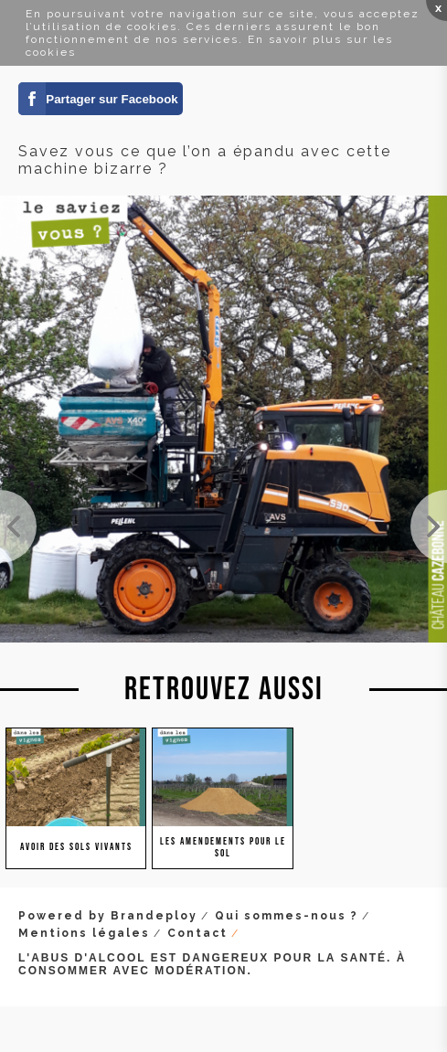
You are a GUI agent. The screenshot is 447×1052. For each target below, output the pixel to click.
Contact (197, 933)
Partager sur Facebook (111, 99)
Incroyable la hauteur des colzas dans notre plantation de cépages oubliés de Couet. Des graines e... (428, 526)
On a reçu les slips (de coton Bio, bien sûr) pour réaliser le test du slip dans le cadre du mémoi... (18, 526)
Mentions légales (84, 933)
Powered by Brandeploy (107, 915)
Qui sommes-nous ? (286, 915)
